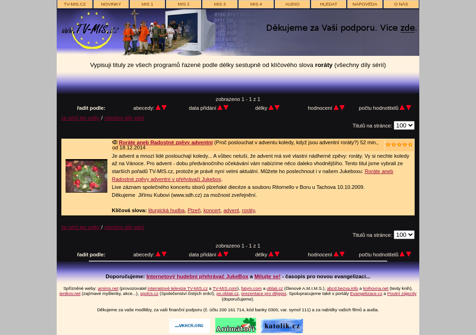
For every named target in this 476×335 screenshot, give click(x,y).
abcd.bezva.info (342, 288)
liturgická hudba (166, 210)
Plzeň (194, 210)
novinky (111, 4)
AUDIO (292, 4)
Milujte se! (267, 276)
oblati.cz (275, 288)
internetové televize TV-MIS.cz (178, 288)
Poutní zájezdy (401, 293)
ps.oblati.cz (228, 293)
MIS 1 (147, 4)
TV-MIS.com (224, 288)
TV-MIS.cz (75, 4)
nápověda (364, 4)
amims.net (108, 288)
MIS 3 (219, 4)
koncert (212, 210)
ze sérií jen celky (81, 118)
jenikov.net (70, 293)
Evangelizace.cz (366, 293)
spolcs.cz (149, 293)
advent (231, 210)
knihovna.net (375, 288)
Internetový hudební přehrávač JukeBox (197, 276)
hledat (328, 4)
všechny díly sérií (124, 118)
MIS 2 (183, 4)
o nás (401, 4)
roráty (248, 210)
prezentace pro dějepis (263, 293)
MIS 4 (256, 4)
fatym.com (251, 288)
